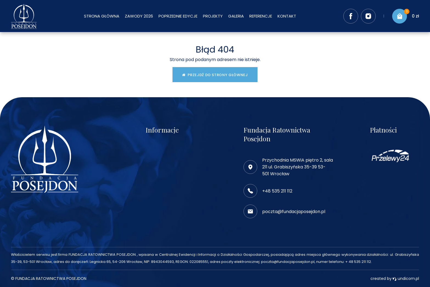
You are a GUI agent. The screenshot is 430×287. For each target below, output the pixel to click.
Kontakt (287, 16)
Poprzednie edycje (178, 16)
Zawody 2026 (139, 16)
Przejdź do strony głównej (215, 75)
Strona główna (101, 16)
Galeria (236, 16)
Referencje (260, 16)
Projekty (213, 16)
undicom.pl (405, 278)
